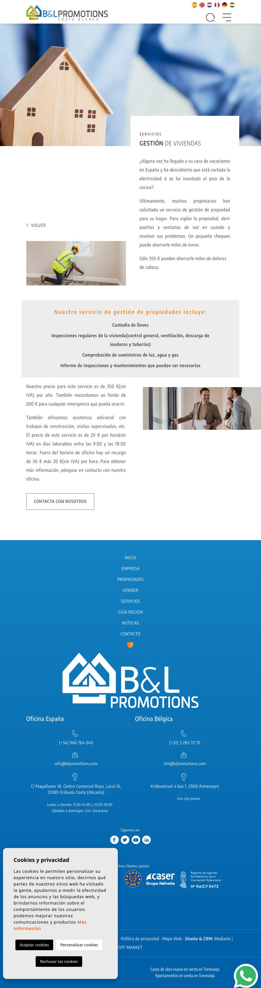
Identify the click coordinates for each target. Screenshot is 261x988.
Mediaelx (222, 938)
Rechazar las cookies (59, 961)
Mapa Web (172, 938)
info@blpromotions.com (76, 763)
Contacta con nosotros (60, 501)
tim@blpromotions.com (185, 763)
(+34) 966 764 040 (76, 742)
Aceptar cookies (34, 944)
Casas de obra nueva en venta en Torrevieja (184, 969)
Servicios (130, 601)
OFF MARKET (130, 947)
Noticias (130, 623)
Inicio (130, 557)
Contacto (130, 634)
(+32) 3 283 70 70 (185, 742)
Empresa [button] (130, 568)
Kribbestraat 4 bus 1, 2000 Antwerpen (184, 786)
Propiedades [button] (130, 579)
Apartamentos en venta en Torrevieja (185, 975)
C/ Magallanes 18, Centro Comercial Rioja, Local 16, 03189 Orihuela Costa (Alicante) (76, 789)
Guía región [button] (130, 612)
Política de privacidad (140, 938)
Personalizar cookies (79, 944)
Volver (36, 225)
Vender (130, 590)
